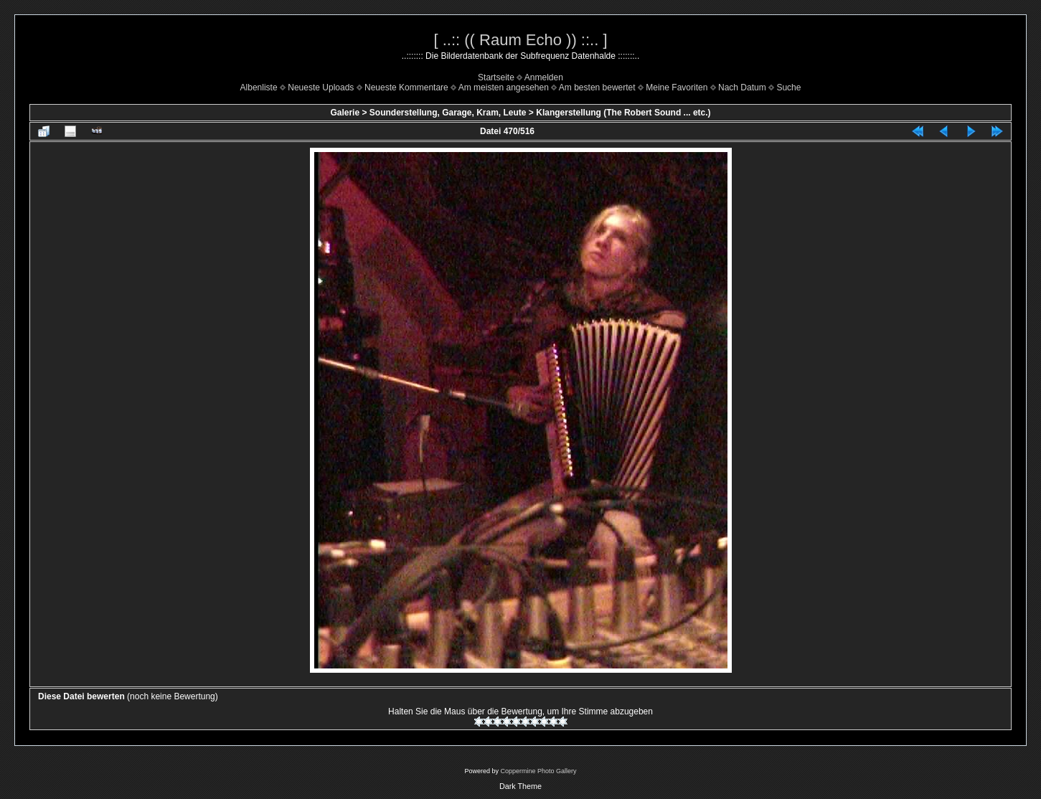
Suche (788, 87)
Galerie (344, 113)
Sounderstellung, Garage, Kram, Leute (448, 113)
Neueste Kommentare (406, 87)
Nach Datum (742, 87)
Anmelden (543, 77)
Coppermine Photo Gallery (538, 771)
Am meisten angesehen (503, 87)
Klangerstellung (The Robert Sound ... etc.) (623, 113)
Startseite (496, 77)
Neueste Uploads (321, 87)
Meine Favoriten (676, 87)
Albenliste (259, 87)
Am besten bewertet (597, 87)
